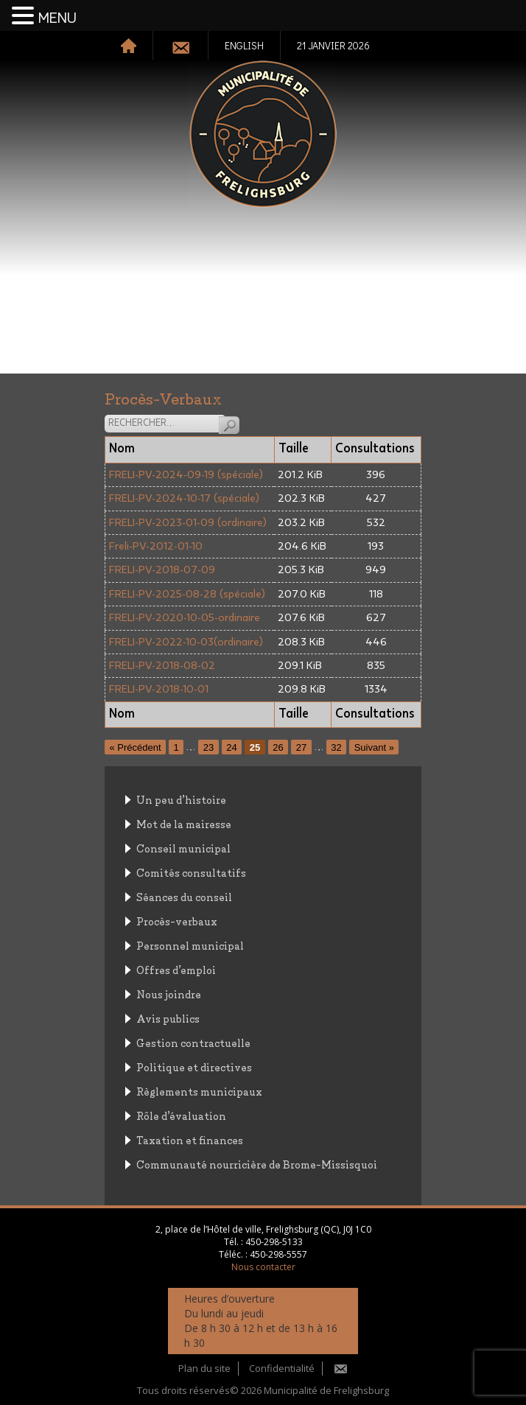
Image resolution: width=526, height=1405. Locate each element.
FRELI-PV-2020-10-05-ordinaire (184, 617)
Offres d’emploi (176, 969)
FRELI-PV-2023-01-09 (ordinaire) (188, 522)
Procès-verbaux (176, 921)
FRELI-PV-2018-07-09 (162, 569)
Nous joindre (168, 994)
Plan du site (204, 1368)
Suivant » (374, 746)
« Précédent (135, 746)
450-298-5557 (278, 1254)
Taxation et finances (189, 1139)
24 (231, 746)
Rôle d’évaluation (181, 1115)
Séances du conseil (184, 896)
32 (336, 746)
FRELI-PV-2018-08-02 (162, 665)
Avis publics (168, 1018)
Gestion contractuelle (193, 1042)
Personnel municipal (190, 945)
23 (208, 746)
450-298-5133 (274, 1242)
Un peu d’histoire (181, 799)
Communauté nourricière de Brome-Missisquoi (256, 1164)
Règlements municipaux (199, 1091)
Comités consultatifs (191, 872)
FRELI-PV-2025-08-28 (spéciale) (187, 594)
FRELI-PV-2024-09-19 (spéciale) (186, 474)
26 (278, 746)
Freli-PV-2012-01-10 (156, 546)
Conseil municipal (183, 848)
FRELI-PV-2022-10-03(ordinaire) (186, 642)
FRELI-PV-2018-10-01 (158, 689)
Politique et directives (194, 1066)
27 (301, 746)
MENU (57, 18)
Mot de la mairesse (183, 823)
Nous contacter (263, 1267)
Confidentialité (282, 1368)
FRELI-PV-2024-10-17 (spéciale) (184, 498)
